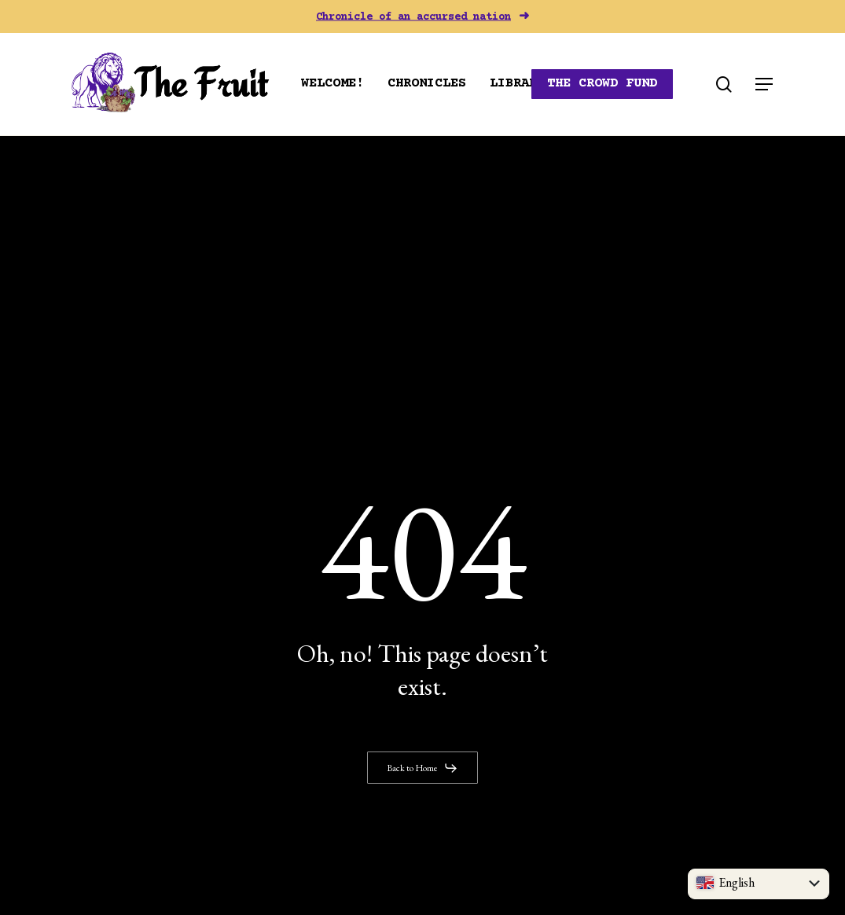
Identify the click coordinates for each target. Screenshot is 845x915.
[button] (764, 84)
